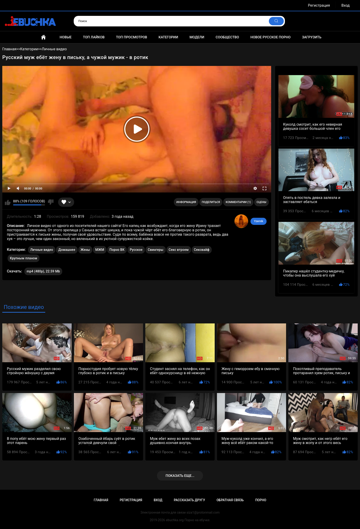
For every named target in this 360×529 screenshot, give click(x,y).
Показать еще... (180, 476)
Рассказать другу (189, 500)
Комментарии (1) (238, 202)
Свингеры (155, 250)
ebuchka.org (175, 520)
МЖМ (99, 250)
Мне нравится (8, 202)
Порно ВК (117, 250)
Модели (196, 37)
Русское (136, 250)
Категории (168, 37)
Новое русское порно (270, 37)
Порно (260, 500)
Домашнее (66, 250)
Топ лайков (93, 37)
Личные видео (41, 250)
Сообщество (227, 37)
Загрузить (311, 37)
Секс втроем (179, 250)
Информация (186, 202)
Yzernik (258, 221)
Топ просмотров (131, 37)
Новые (66, 37)
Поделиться (211, 202)
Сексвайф (202, 250)
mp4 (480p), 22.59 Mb (43, 271)
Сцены (262, 202)
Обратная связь (230, 500)
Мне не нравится (50, 202)
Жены (85, 250)
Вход (345, 5)
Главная (43, 37)
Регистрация (319, 5)
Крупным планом (23, 258)
